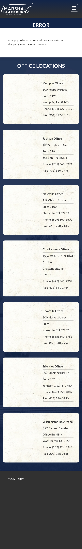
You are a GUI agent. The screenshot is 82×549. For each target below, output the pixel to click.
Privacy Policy (15, 478)
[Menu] (74, 8)
